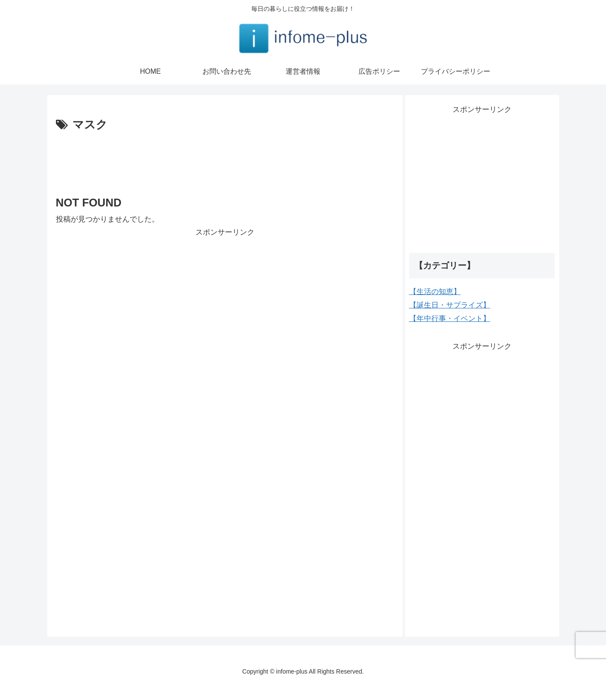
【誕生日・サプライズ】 (449, 305)
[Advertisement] (225, 158)
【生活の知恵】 (435, 292)
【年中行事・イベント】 (449, 318)
